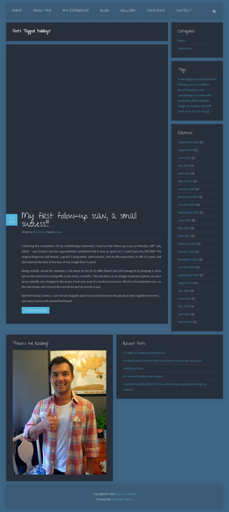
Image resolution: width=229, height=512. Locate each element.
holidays (183, 84)
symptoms (184, 48)
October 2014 (187, 267)
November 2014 (188, 259)
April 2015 (184, 236)
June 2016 (184, 158)
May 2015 (184, 228)
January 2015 (186, 252)
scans (200, 90)
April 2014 (184, 314)
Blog (104, 11)
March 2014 (185, 322)
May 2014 (184, 306)
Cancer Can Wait (126, 494)
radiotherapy (186, 95)
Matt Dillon (39, 232)
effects (195, 101)
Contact (183, 11)
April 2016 (184, 173)
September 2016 (188, 142)
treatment (184, 101)
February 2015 (187, 244)
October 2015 (187, 205)
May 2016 (184, 166)
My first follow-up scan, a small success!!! (79, 220)
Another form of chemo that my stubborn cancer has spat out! (162, 361)
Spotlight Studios (123, 499)
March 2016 (185, 181)
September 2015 (188, 212)
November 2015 (188, 197)
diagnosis (184, 106)
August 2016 (185, 150)
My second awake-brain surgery (143, 376)
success (194, 84)
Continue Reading (35, 310)
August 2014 (185, 283)
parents (205, 101)
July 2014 (184, 291)
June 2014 (184, 298)
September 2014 (188, 275)
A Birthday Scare (133, 368)
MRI (209, 95)
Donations (156, 11)
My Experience (76, 11)
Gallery (128, 11)
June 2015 (184, 220)
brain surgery (186, 79)
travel (212, 79)
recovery (200, 95)
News (59, 232)
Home (17, 11)
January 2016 (186, 189)
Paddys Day (198, 106)
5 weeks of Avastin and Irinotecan (144, 353)
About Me (42, 11)
